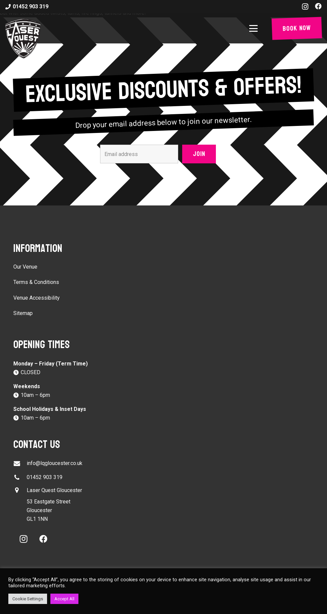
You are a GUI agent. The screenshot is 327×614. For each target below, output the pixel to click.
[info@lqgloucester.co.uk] (20, 463)
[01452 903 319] (20, 477)
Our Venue (25, 267)
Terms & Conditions (36, 282)
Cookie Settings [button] (27, 598)
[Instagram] (305, 6)
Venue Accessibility (36, 298)
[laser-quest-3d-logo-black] (22, 38)
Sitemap (23, 313)
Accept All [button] (64, 598)
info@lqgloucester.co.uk (54, 463)
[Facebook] (318, 6)
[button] (255, 28)
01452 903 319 (44, 477)
